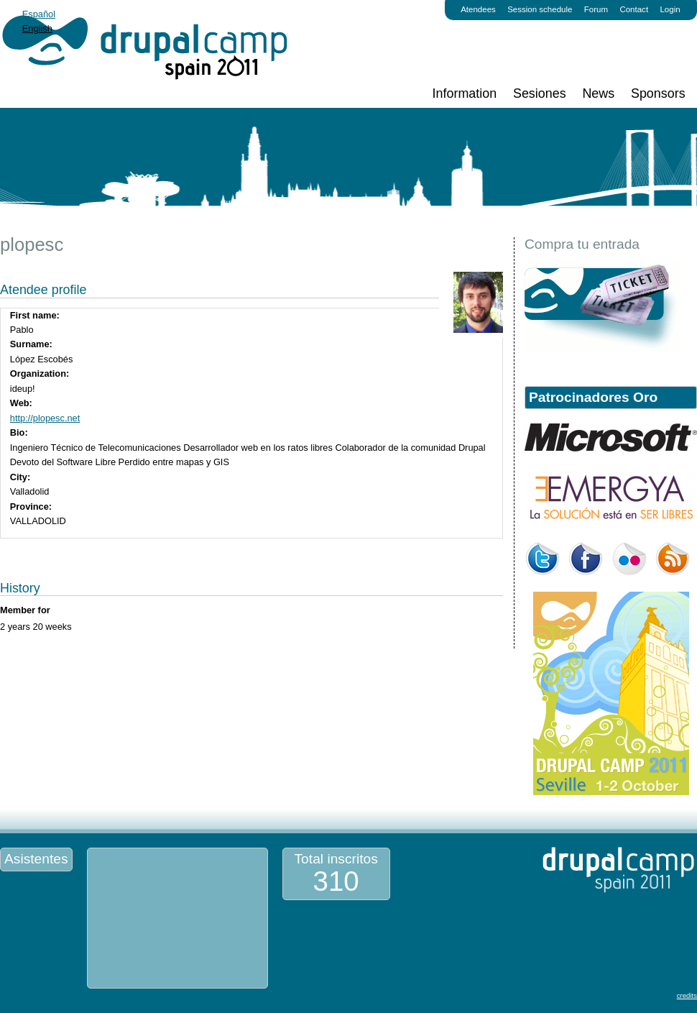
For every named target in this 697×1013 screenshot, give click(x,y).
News (598, 93)
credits (687, 995)
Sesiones (539, 93)
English (37, 28)
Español (38, 14)
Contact (633, 9)
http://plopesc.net (45, 418)
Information (465, 93)
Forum (596, 9)
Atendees (478, 9)
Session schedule (539, 9)
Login (670, 9)
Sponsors (658, 93)
